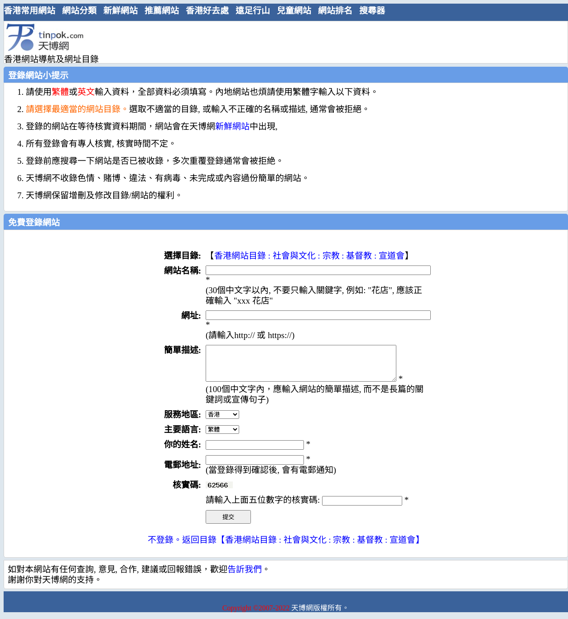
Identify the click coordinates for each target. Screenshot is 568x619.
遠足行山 (253, 10)
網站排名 (335, 10)
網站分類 (79, 10)
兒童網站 (294, 10)
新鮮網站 (120, 10)
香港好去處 (207, 10)
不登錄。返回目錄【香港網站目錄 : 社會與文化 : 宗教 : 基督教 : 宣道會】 (286, 546)
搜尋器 (372, 10)
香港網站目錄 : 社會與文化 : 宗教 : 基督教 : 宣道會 (309, 255)
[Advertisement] (282, 41)
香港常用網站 (29, 10)
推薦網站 (161, 10)
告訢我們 (244, 576)
